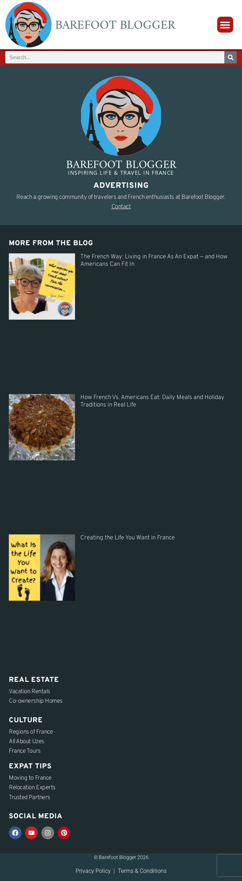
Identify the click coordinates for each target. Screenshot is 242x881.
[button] (225, 25)
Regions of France (31, 732)
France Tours (25, 751)
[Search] (230, 57)
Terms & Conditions (142, 871)
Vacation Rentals (29, 692)
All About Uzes (26, 742)
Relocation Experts (32, 788)
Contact (121, 207)
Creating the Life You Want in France (127, 538)
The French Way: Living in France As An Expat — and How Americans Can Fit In (153, 260)
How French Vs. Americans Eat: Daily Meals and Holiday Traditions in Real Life (152, 401)
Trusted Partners (29, 798)
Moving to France (30, 778)
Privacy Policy (93, 871)
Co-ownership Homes (36, 701)
